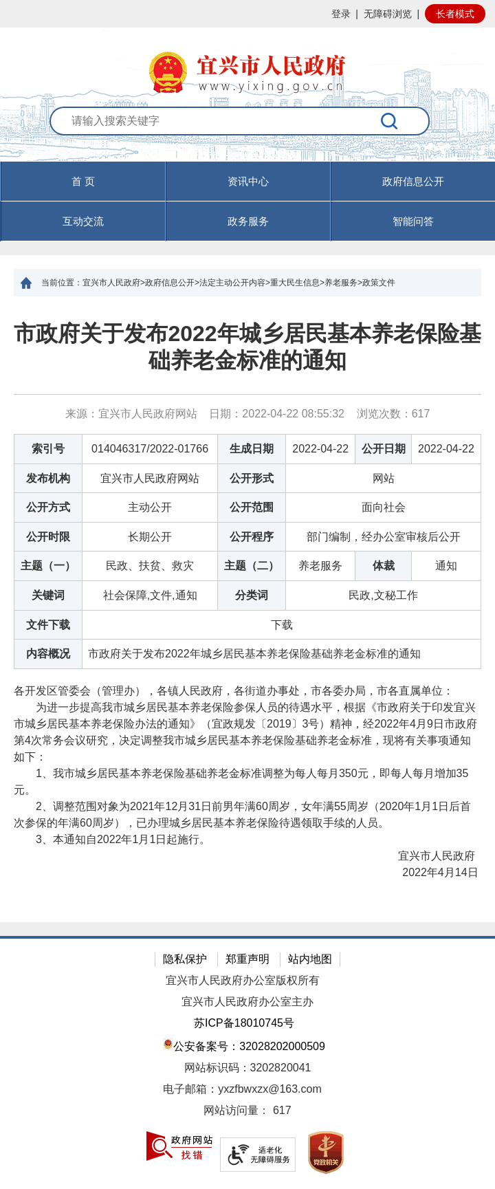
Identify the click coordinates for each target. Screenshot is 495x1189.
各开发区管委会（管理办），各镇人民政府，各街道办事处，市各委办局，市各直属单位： (234, 691)
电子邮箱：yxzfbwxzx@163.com (242, 1089)
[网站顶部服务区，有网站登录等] (247, 14)
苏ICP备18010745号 (244, 1023)
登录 (341, 13)
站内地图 (310, 959)
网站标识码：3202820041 (247, 1067)
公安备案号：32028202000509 (244, 1045)
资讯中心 (248, 181)
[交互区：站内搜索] (248, 134)
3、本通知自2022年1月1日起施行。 (112, 839)
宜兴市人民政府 (428, 856)
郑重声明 (248, 959)
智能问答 (413, 221)
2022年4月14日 (430, 872)
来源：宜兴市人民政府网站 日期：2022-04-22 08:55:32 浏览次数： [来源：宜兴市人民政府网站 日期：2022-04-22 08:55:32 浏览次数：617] (247, 413)
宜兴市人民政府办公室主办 (248, 1001)
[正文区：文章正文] (247, 609)
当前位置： (61, 282)
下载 (282, 625)
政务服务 (248, 221)
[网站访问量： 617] (247, 1111)
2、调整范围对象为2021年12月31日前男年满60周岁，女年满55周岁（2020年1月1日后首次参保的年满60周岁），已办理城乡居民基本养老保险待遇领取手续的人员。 (242, 814)
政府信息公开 (413, 181)
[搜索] (390, 121)
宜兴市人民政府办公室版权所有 (243, 980)
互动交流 (83, 221)
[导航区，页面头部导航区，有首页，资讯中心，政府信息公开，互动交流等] (247, 201)
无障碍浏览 (388, 13)
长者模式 (455, 13)
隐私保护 (185, 959)
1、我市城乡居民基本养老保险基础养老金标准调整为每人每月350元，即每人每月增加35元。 (241, 781)
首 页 (83, 181)
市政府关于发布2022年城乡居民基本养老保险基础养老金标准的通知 (247, 346)
